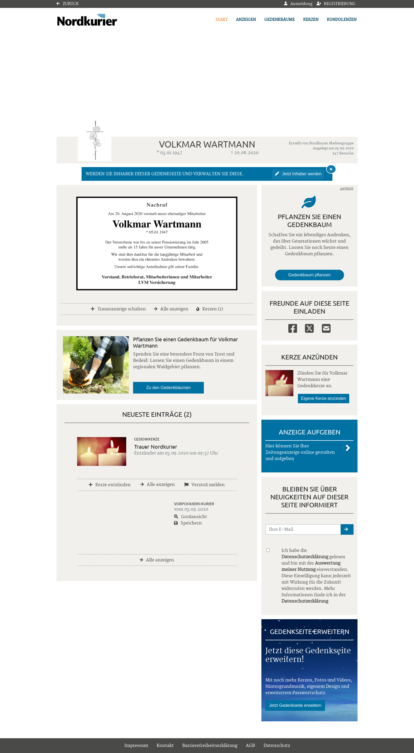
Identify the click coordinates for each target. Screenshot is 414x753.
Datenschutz (277, 745)
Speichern (188, 523)
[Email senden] (303, 529)
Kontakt (165, 745)
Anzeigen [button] (246, 19)
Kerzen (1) (209, 309)
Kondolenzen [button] (341, 19)
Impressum (136, 745)
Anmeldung (298, 4)
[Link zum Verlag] (102, 20)
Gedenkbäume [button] (279, 19)
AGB (250, 745)
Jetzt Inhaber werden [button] (298, 174)
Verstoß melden (204, 484)
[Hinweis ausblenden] (331, 169)
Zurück (68, 4)
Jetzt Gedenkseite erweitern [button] (295, 705)
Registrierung (336, 4)
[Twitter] (309, 327)
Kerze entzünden (110, 484)
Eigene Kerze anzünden (323, 398)
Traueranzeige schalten (118, 309)
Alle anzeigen (171, 309)
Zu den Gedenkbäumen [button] (168, 387)
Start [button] (221, 19)
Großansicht (190, 516)
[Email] (326, 327)
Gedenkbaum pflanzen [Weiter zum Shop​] (309, 275)
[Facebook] (292, 327)
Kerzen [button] (310, 19)
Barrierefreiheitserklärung (209, 745)
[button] (347, 529)
